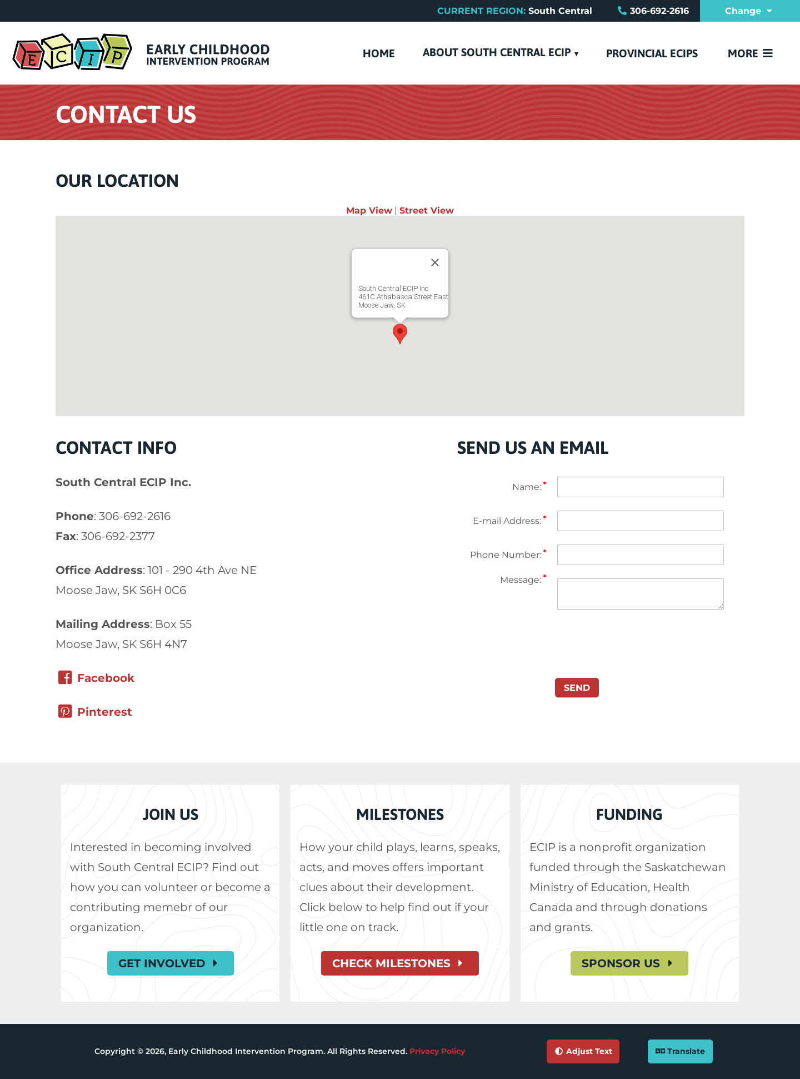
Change (750, 11)
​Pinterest (94, 712)
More (751, 53)
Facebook (95, 678)
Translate (680, 1051)
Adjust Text (583, 1051)
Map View (369, 210)
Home (379, 53)
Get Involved (170, 963)
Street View (426, 210)
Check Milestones (400, 963)
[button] (400, 334)
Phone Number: (508, 555)
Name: (529, 487)
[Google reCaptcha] (501, 659)
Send (577, 687)
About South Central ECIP (497, 52)
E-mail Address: (509, 521)
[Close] (435, 262)
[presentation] (641, 640)
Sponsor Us (629, 963)
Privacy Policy (437, 1051)
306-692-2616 (659, 11)
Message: (523, 580)
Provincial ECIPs (652, 53)
